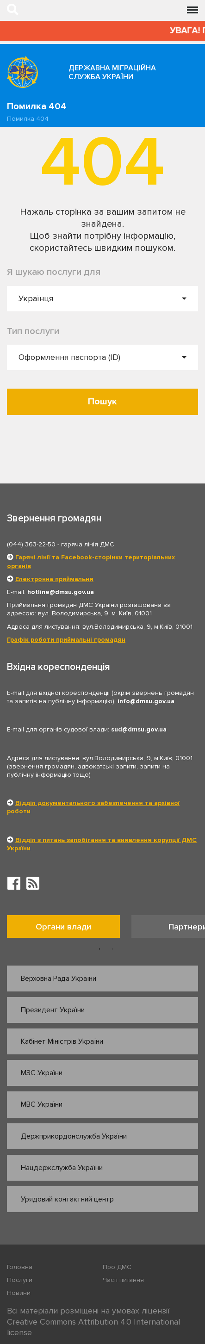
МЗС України (41, 1073)
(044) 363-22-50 (31, 544)
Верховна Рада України (58, 978)
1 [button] (99, 949)
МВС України (41, 1104)
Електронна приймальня (54, 579)
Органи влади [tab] (63, 927)
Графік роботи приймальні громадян (66, 640)
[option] (69, 928)
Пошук (102, 401)
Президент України (53, 1010)
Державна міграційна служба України (112, 72)
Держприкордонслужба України (74, 1136)
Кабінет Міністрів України (62, 1041)
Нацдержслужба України (62, 1167)
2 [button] (112, 949)
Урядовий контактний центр (67, 1199)
